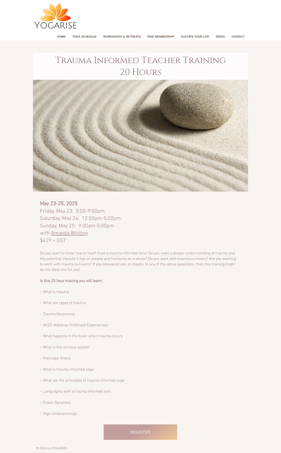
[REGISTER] (140, 432)
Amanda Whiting (69, 233)
